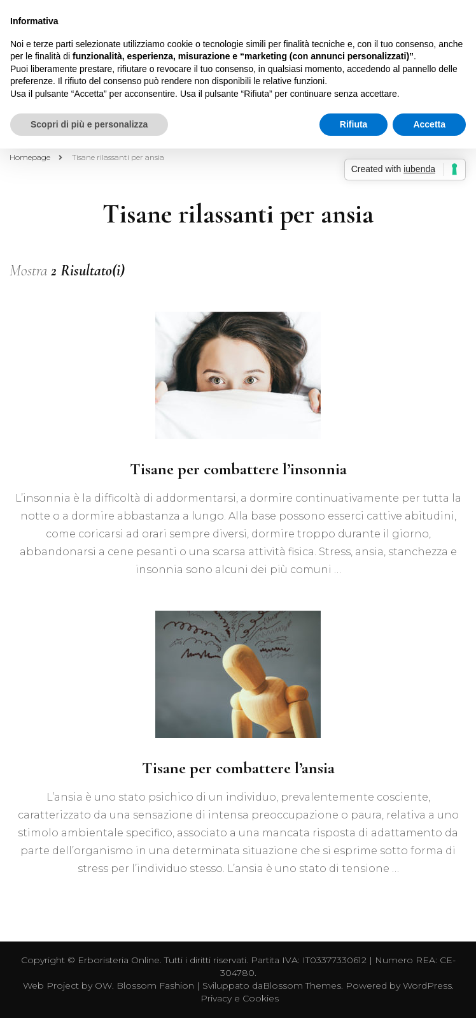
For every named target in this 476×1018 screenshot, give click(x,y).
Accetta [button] (429, 124)
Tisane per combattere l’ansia (238, 768)
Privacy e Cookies (239, 998)
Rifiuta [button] (354, 124)
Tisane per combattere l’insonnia (238, 469)
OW (103, 985)
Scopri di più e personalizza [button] (89, 124)
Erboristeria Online (119, 960)
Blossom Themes (302, 985)
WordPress (427, 985)
